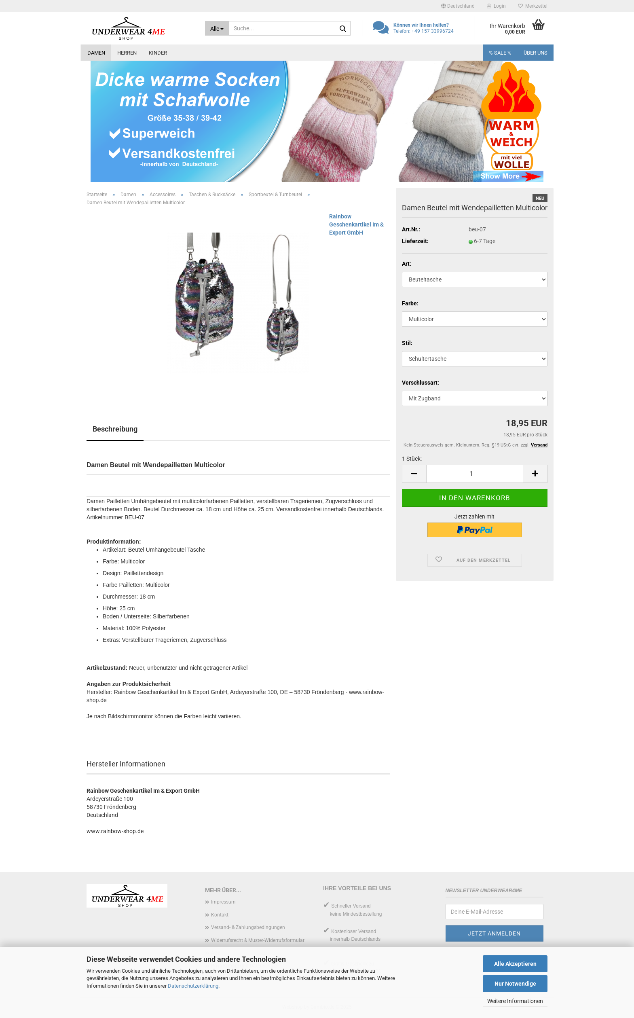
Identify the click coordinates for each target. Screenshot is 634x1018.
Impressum (223, 902)
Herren (127, 53)
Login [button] (496, 6)
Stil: (407, 343)
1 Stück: (412, 458)
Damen (96, 53)
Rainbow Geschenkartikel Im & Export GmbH (356, 224)
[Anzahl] (474, 474)
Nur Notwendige (515, 983)
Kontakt (219, 915)
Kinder (158, 53)
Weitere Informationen (515, 1001)
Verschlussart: (420, 382)
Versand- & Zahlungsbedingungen (248, 927)
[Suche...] (217, 28)
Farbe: (410, 303)
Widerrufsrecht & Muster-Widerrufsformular (257, 940)
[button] (458, 6)
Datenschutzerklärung (193, 986)
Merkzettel (532, 6)
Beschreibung (115, 429)
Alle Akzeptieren (515, 964)
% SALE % (500, 53)
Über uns (535, 53)
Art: (406, 263)
